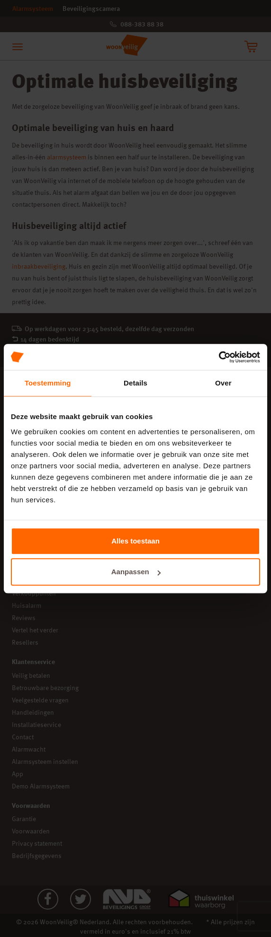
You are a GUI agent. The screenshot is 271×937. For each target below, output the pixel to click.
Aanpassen (136, 572)
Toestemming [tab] (48, 383)
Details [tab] (135, 383)
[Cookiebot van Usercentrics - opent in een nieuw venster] (218, 357)
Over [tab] (223, 383)
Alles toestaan (135, 541)
